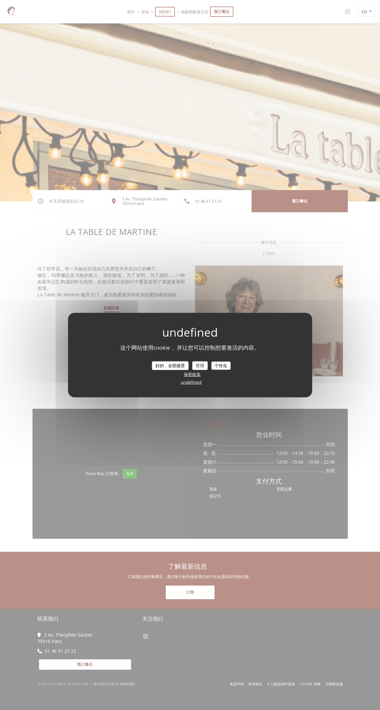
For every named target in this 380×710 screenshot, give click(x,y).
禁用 (200, 365)
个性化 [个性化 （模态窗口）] (221, 365)
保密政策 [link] (192, 374)
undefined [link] (191, 382)
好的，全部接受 (170, 365)
